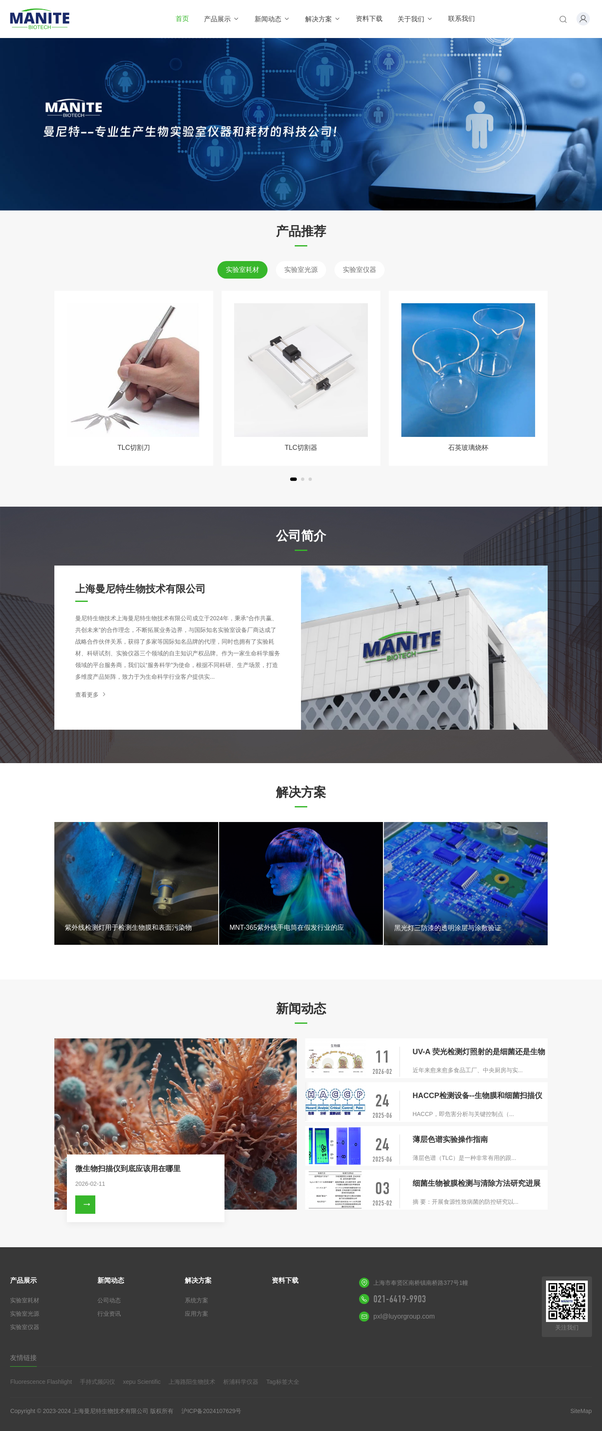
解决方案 (323, 19)
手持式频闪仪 (97, 1381)
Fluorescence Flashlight (41, 1381)
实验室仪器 (359, 269)
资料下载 (369, 18)
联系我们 (461, 18)
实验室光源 (301, 269)
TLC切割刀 (133, 447)
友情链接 (23, 1357)
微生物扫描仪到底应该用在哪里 (128, 1169)
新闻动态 (272, 19)
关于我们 (415, 19)
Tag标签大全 (282, 1381)
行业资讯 (109, 1313)
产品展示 (222, 19)
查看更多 (91, 694)
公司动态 (109, 1300)
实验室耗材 (242, 269)
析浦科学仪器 (240, 1381)
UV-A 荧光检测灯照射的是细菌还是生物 (479, 1052)
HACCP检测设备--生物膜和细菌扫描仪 (477, 1095)
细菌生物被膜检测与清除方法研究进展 (477, 1183)
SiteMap (581, 1411)
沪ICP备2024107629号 (211, 1411)
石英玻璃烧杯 (468, 447)
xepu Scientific (142, 1381)
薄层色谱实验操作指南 (450, 1139)
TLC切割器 (301, 447)
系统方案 (196, 1300)
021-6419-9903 (399, 1299)
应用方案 (196, 1313)
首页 (182, 18)
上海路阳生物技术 (191, 1381)
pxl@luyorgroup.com (404, 1316)
